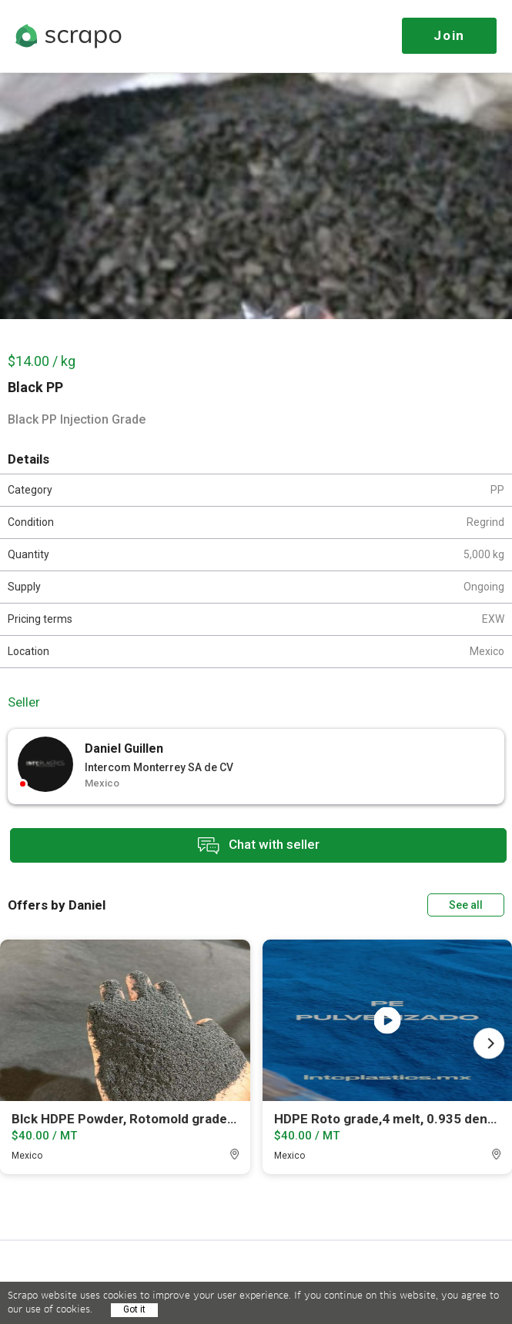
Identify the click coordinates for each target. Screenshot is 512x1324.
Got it (134, 1309)
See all (466, 905)
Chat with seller (259, 845)
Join (449, 35)
